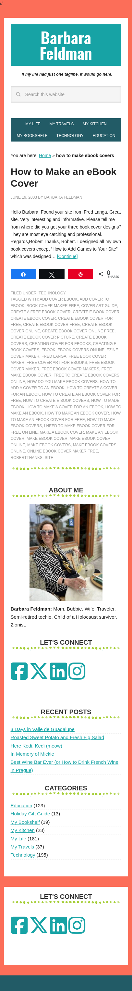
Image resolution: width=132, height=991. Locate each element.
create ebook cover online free (78, 331)
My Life (18, 838)
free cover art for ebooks (57, 362)
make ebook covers (49, 445)
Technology (52, 293)
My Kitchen (23, 830)
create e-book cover (96, 312)
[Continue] (67, 256)
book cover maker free (53, 305)
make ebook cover (47, 438)
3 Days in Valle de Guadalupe (43, 729)
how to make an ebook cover (77, 413)
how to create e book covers (56, 400)
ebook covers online (80, 350)
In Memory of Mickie (32, 754)
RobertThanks (26, 457)
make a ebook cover (62, 432)
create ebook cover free (51, 324)
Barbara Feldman (66, 45)
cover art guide (99, 305)
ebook (48, 350)
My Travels (22, 846)
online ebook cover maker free (62, 451)
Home (45, 155)
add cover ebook (59, 299)
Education (21, 805)
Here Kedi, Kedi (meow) (36, 746)
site (49, 457)
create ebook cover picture (42, 337)
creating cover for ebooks (60, 343)
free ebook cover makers (70, 369)
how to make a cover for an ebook (65, 407)
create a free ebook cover (41, 312)
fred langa (54, 356)
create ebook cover (33, 318)
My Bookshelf (25, 822)
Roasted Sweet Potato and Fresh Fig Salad (57, 737)
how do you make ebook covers (62, 381)
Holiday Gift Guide (30, 813)
